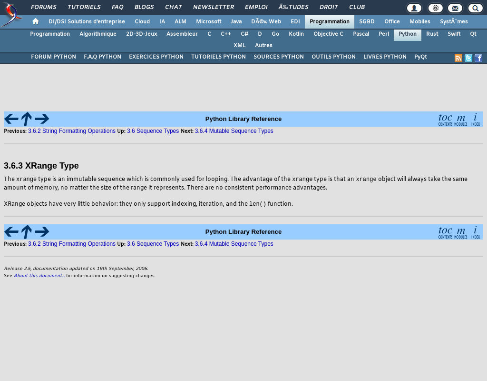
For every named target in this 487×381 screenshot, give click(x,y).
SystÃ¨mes (454, 22)
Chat (173, 7)
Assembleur (182, 34)
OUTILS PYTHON (334, 57)
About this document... (39, 277)
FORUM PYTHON (53, 57)
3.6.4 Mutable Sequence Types (234, 131)
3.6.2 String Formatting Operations (72, 131)
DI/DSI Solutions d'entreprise (87, 22)
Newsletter (213, 7)
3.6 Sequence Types (154, 131)
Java (236, 22)
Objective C (328, 34)
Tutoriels (84, 7)
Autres (264, 45)
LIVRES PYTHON (385, 57)
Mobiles (419, 22)
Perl (384, 34)
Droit (329, 7)
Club (356, 7)
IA (162, 22)
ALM (180, 22)
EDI (295, 22)
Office (392, 22)
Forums (43, 7)
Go (275, 34)
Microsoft (208, 22)
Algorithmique (98, 34)
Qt (473, 34)
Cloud (142, 22)
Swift (454, 34)
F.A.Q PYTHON (102, 57)
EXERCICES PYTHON (156, 57)
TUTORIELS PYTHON (218, 57)
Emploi (256, 7)
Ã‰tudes (293, 7)
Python (408, 34)
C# (244, 34)
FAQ (117, 7)
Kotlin (296, 34)
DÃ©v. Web (266, 22)
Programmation (330, 22)
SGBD (367, 22)
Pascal (361, 34)
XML (239, 45)
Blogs (144, 7)
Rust (432, 34)
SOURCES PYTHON (278, 57)
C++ (226, 34)
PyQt (420, 57)
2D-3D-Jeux (141, 34)
